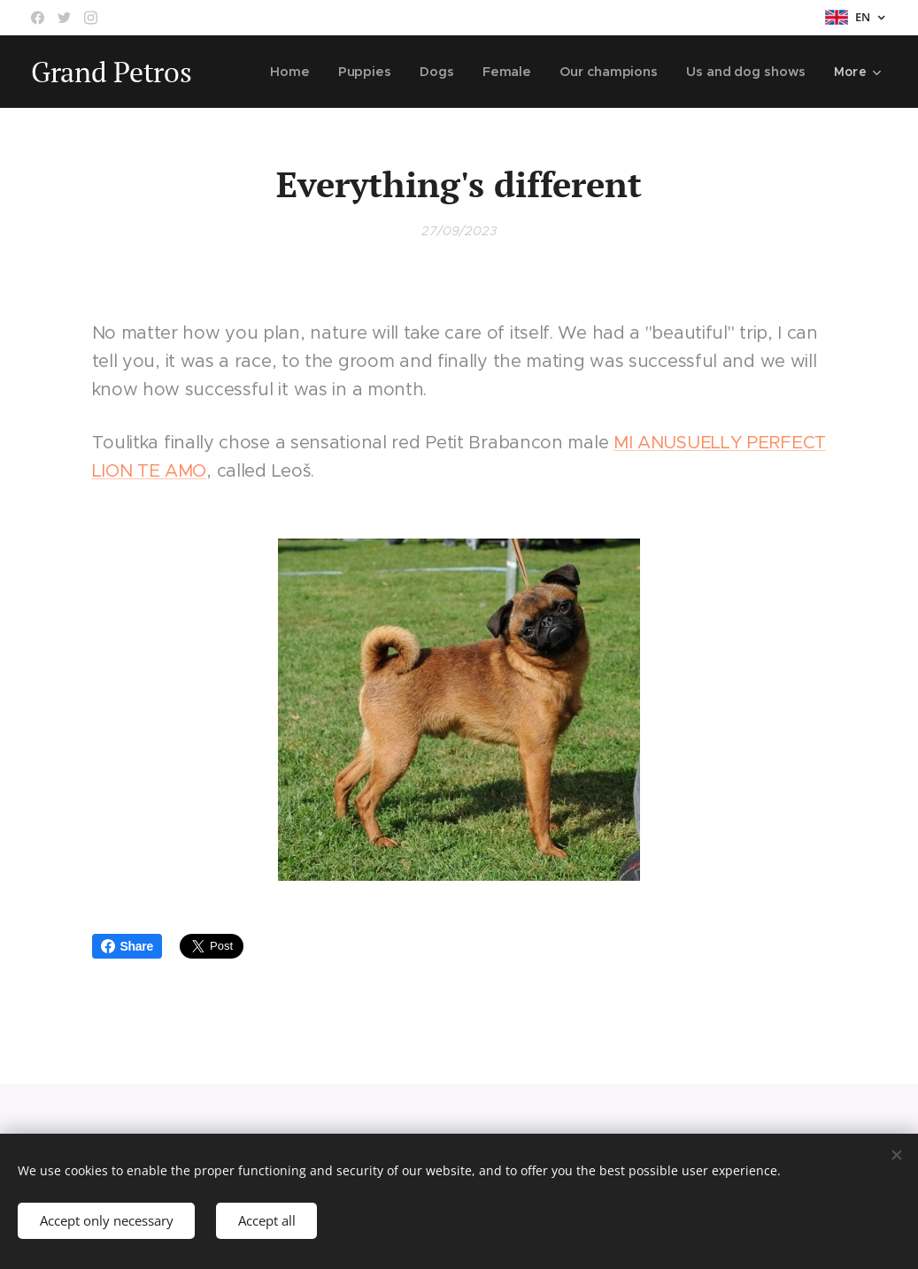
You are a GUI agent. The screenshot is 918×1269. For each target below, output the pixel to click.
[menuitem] (299, 72)
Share (127, 946)
